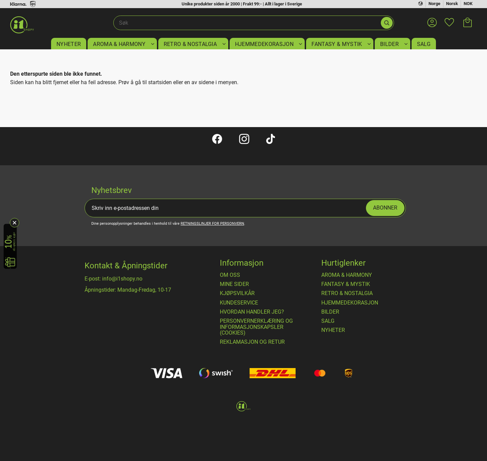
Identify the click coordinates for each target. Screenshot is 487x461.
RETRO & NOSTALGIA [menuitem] (190, 44)
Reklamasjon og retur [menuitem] (252, 342)
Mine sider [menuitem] (234, 284)
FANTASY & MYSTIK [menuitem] (336, 44)
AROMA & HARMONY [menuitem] (119, 44)
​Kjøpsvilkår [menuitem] (237, 293)
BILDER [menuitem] (389, 44)
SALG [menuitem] (424, 44)
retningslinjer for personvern (212, 223)
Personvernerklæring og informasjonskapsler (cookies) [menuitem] (256, 327)
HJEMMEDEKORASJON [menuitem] (264, 44)
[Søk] (387, 23)
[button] (449, 18)
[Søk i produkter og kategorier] (247, 23)
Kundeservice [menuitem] (239, 303)
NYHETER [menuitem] (68, 44)
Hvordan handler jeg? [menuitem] (252, 312)
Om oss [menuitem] (230, 275)
